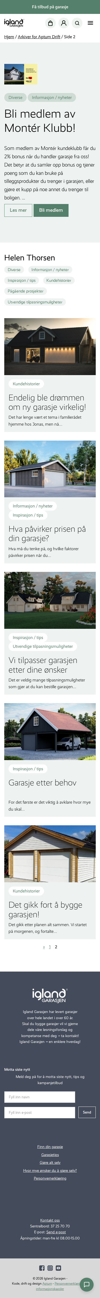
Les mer (18, 210)
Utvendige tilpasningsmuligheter (35, 302)
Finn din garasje (50, 1147)
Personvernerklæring (50, 1178)
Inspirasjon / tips (21, 280)
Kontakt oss (50, 1220)
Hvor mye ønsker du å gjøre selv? (50, 1170)
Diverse (14, 269)
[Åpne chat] (87, 1285)
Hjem (9, 36)
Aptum (47, 1283)
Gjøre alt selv (50, 1162)
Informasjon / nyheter (50, 269)
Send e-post (56, 1232)
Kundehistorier (58, 280)
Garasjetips (50, 1155)
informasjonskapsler (50, 1289)
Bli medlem (51, 210)
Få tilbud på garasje (50, 6)
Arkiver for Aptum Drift (39, 36)
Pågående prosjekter (25, 291)
